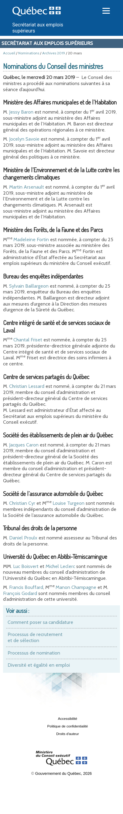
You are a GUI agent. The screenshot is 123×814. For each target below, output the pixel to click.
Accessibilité (67, 718)
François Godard (20, 593)
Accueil (9, 53)
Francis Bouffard (26, 587)
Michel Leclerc (60, 566)
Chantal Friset (27, 340)
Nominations (28, 53)
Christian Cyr (22, 503)
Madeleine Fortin (31, 239)
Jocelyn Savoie (24, 139)
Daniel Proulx (23, 538)
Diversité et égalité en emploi (39, 665)
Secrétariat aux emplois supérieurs (47, 43)
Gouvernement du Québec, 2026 (63, 773)
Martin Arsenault (26, 187)
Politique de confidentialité (67, 726)
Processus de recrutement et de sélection (35, 637)
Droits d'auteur (67, 734)
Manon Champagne (76, 587)
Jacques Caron (24, 445)
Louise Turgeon (68, 503)
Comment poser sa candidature (40, 622)
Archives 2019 (53, 53)
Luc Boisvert (26, 566)
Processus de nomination (34, 653)
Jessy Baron (21, 112)
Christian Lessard (26, 386)
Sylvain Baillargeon (29, 286)
